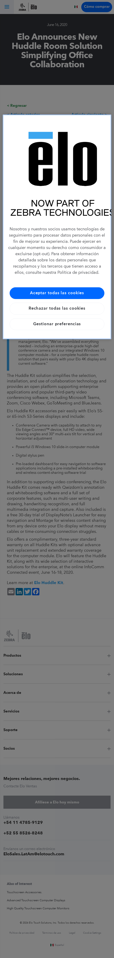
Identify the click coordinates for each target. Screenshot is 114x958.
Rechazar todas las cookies (57, 308)
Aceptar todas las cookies (57, 293)
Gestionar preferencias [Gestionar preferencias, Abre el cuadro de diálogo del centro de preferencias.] (57, 324)
